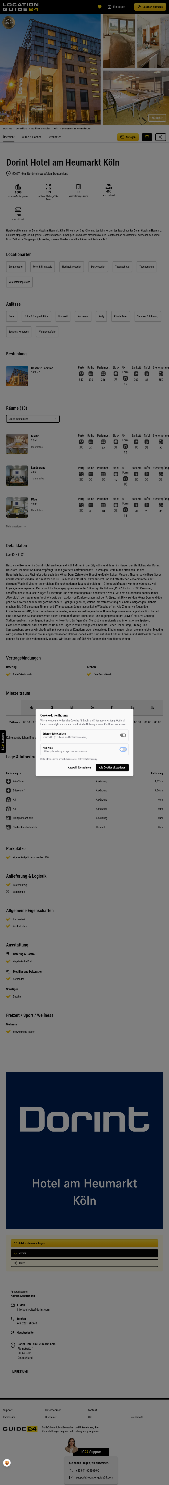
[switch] (123, 735)
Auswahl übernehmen (79, 767)
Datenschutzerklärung (87, 759)
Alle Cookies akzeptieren (112, 767)
